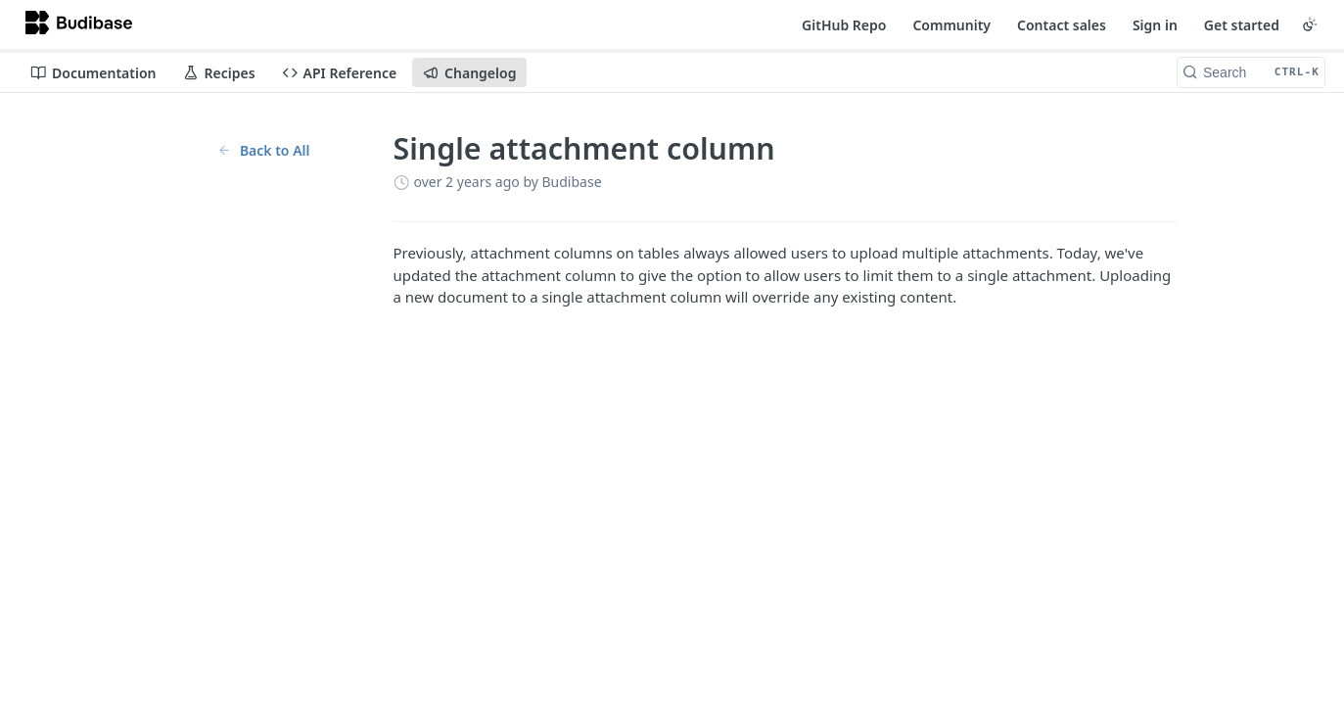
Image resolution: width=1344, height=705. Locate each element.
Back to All (263, 150)
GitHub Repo (844, 25)
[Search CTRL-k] (1251, 72)
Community (951, 25)
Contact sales (1061, 25)
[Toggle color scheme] (1309, 24)
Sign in (1155, 25)
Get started (1241, 25)
